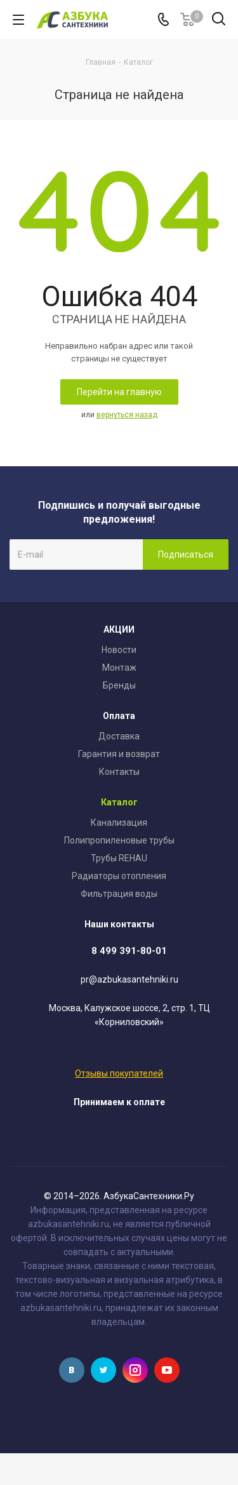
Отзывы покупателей (119, 1073)
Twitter (103, 1370)
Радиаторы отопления (119, 876)
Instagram (135, 1370)
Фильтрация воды (119, 894)
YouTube (167, 1370)
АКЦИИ (119, 629)
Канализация (119, 822)
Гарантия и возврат (119, 754)
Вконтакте (71, 1370)
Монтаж (119, 667)
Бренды (119, 685)
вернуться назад (126, 414)
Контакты (119, 772)
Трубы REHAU (119, 858)
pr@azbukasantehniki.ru (129, 980)
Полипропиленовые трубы (119, 840)
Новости (119, 650)
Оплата (119, 716)
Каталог (119, 802)
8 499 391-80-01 (129, 951)
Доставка (119, 736)
